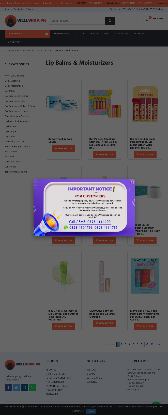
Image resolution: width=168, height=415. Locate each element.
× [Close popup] (131, 183)
